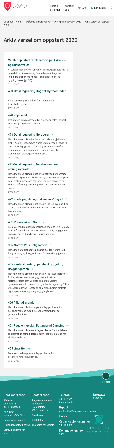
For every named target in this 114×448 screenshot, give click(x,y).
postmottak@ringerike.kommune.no (77, 411)
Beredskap (37, 415)
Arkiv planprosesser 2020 (67, 21)
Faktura (63, 416)
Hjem (18, 21)
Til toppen (105, 382)
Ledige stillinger (55, 7)
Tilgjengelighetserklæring (17, 425)
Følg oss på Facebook (99, 396)
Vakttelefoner (38, 420)
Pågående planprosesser (37, 21)
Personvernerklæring (14, 420)
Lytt (84, 7)
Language (100, 7)
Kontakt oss (69, 7)
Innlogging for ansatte (42, 425)
